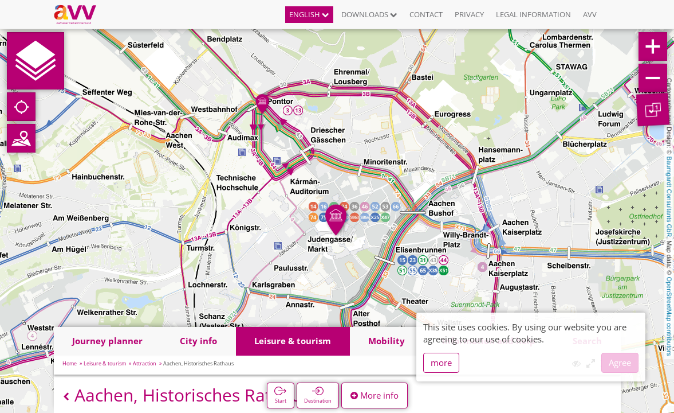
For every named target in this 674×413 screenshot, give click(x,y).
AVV (590, 14)
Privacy (469, 14)
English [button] (309, 14)
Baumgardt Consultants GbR (669, 197)
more (441, 362)
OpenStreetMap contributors (669, 316)
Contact (426, 14)
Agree (620, 362)
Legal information (533, 14)
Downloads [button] (369, 14)
